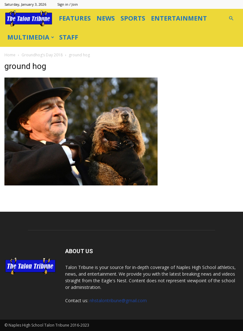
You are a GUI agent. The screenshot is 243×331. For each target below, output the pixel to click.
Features (75, 18)
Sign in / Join (67, 4)
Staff (68, 37)
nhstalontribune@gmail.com (118, 300)
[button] (231, 19)
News (106, 18)
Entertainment (179, 18)
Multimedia (30, 37)
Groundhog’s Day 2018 (42, 55)
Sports (133, 18)
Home (10, 55)
